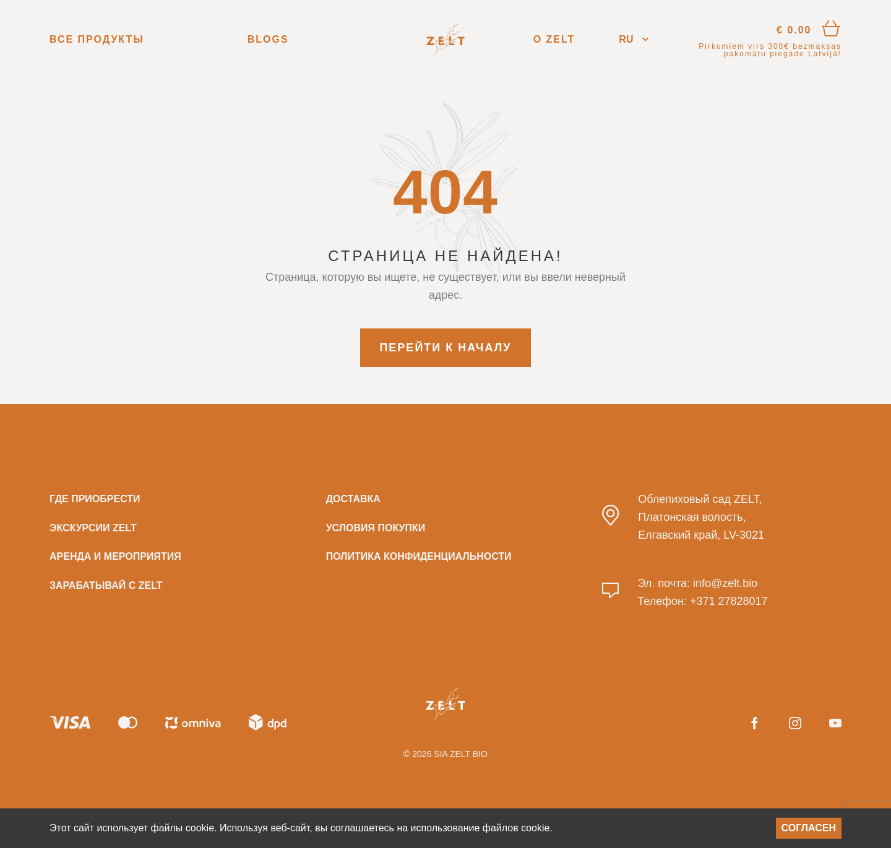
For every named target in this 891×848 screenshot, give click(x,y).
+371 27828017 (729, 601)
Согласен (808, 828)
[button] (633, 39)
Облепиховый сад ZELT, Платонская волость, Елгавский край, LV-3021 (701, 517)
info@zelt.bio (725, 583)
